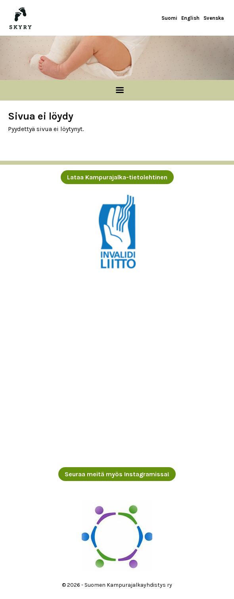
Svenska (213, 18)
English (190, 18)
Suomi (169, 18)
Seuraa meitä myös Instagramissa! (117, 474)
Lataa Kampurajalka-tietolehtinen (117, 177)
